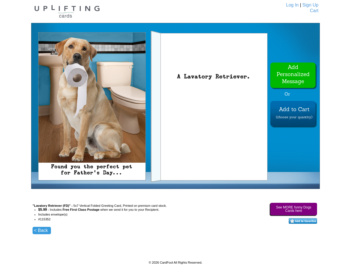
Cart (314, 10)
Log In (292, 5)
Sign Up (310, 5)
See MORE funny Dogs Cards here (293, 209)
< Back (41, 230)
